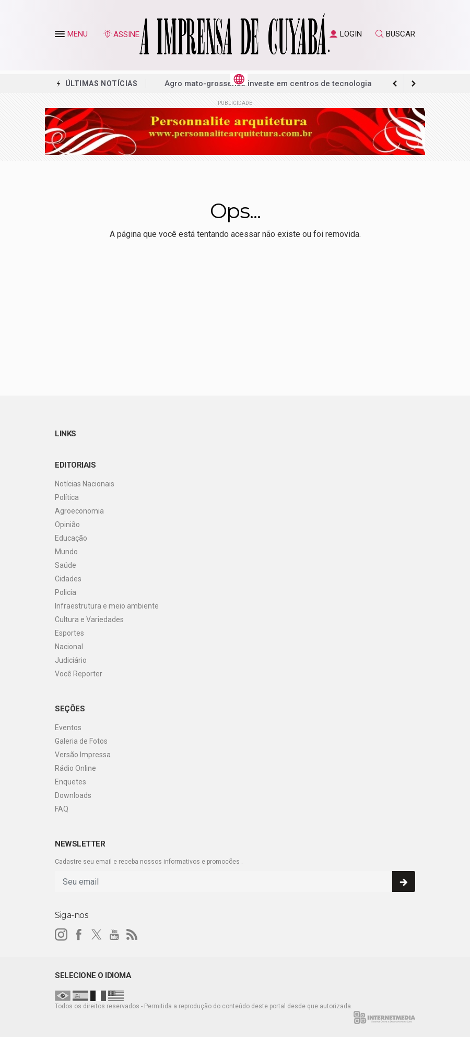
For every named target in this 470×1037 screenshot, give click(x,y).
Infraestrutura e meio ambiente (107, 606)
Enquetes (70, 782)
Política (67, 497)
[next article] (394, 83)
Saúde (65, 565)
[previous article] (413, 83)
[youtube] (114, 934)
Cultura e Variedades (89, 619)
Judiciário (71, 660)
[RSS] (132, 934)
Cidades (68, 579)
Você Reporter (78, 674)
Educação (71, 538)
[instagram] (61, 934)
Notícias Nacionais (84, 484)
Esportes (69, 633)
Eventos (68, 727)
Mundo (66, 551)
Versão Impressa (83, 754)
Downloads (73, 795)
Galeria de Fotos (81, 741)
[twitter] (96, 934)
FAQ (61, 809)
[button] (61, 36)
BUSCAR (395, 34)
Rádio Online (75, 768)
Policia (65, 592)
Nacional (69, 646)
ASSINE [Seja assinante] (121, 34)
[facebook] (79, 934)
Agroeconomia (79, 511)
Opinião (67, 524)
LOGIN (346, 34)
